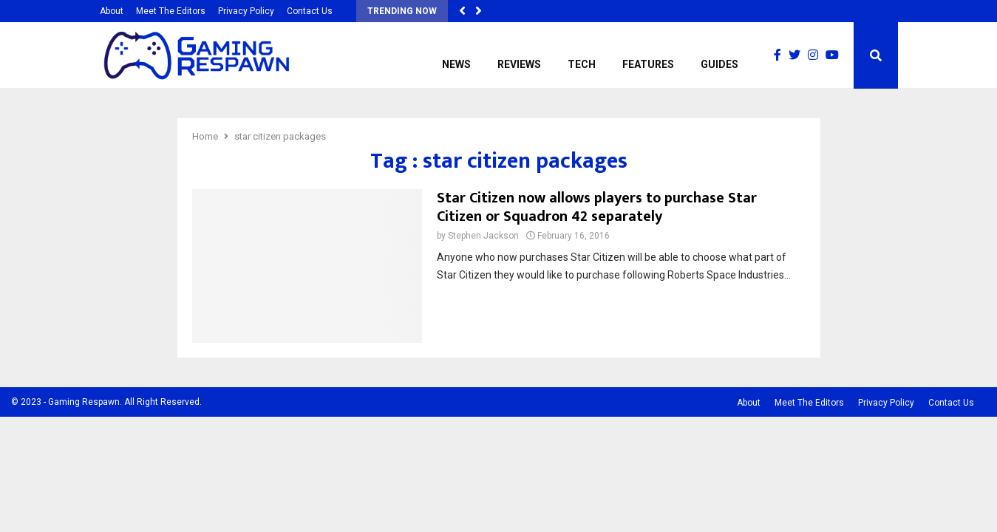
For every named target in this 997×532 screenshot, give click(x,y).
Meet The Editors (170, 11)
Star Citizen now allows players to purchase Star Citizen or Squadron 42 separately (597, 207)
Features (648, 64)
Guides (719, 64)
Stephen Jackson (483, 236)
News (456, 64)
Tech (582, 64)
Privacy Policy (246, 11)
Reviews (519, 64)
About (111, 11)
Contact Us (310, 11)
